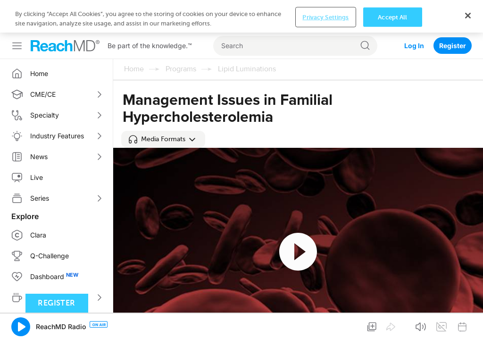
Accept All (392, 325)
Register (452, 13)
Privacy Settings (325, 325)
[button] (163, 106)
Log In (414, 13)
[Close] (468, 323)
